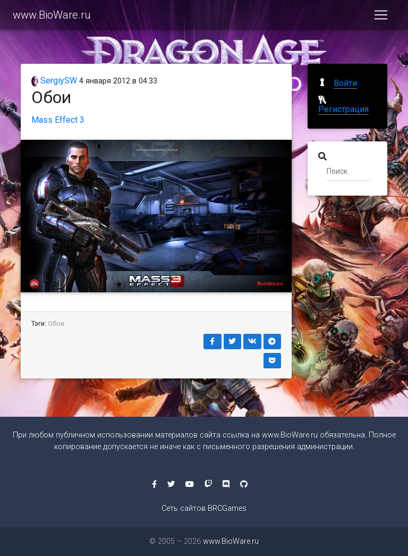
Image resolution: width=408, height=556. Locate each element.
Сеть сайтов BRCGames (204, 508)
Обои (56, 323)
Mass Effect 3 (57, 120)
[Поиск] (349, 171)
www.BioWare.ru (52, 17)
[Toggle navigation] (381, 17)
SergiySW (54, 80)
